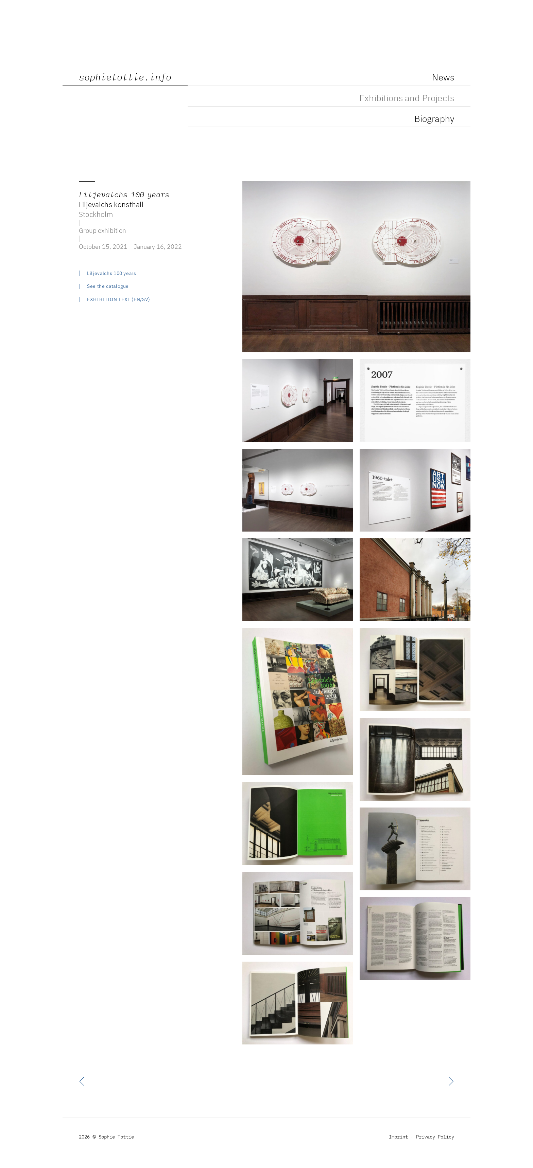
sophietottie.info (125, 77)
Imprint (398, 1137)
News (443, 78)
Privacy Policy (435, 1137)
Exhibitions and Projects (406, 98)
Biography (434, 119)
